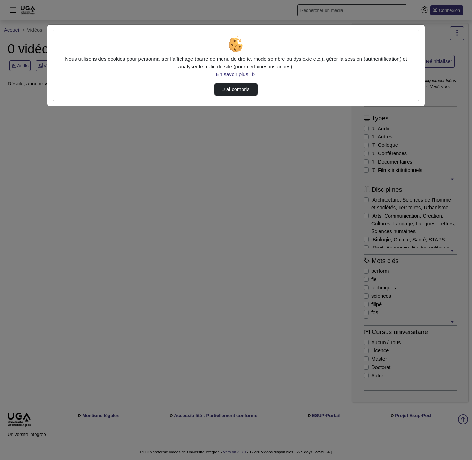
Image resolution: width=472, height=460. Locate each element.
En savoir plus (236, 74)
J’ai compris (235, 89)
